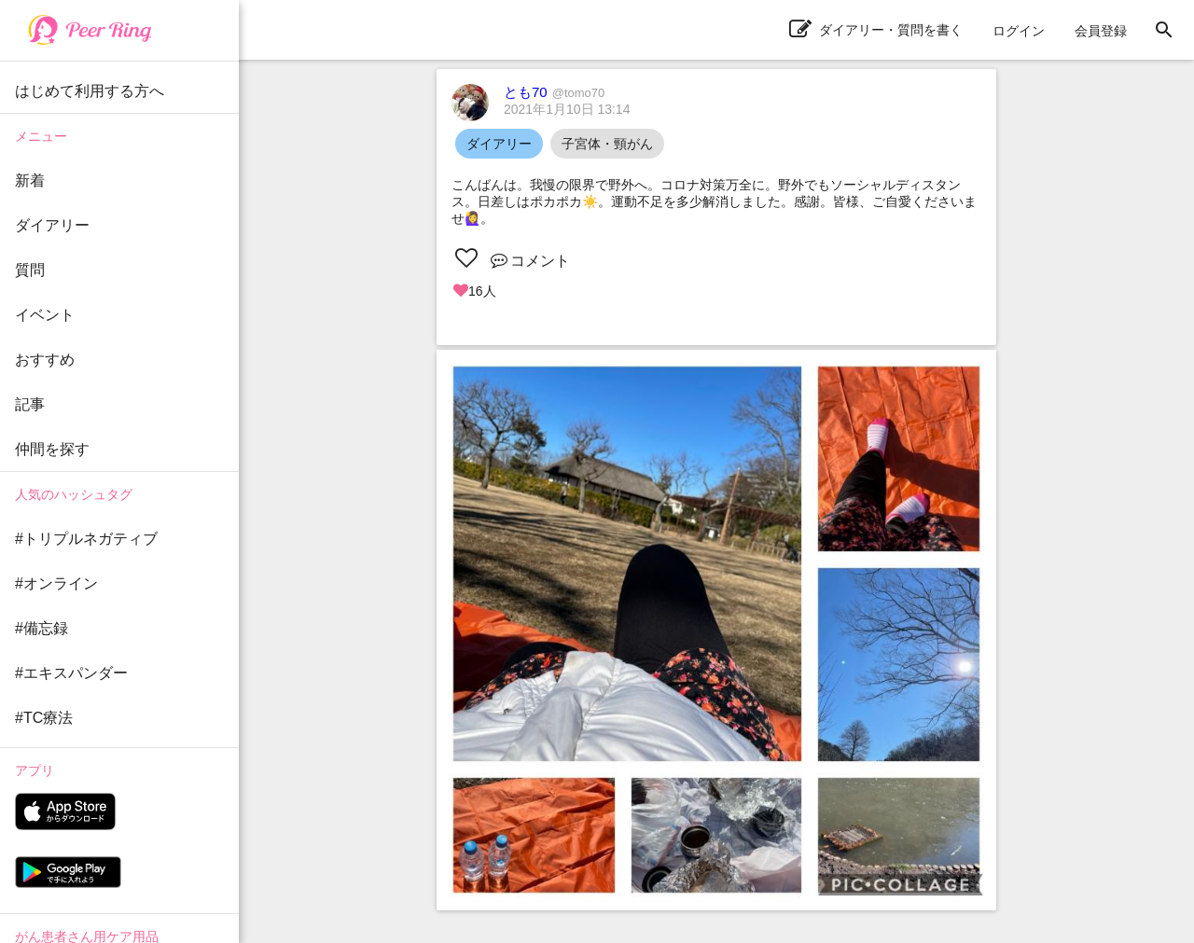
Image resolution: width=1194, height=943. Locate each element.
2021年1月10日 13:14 (567, 109)
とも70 (554, 92)
